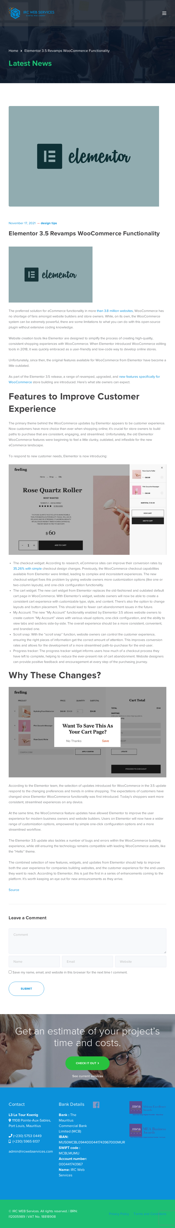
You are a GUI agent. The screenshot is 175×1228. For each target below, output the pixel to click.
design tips (49, 223)
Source (14, 890)
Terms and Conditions (150, 1214)
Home (13, 51)
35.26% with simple (27, 568)
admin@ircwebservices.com (31, 1151)
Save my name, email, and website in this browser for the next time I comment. (70, 972)
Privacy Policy (119, 1214)
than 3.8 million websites (115, 311)
